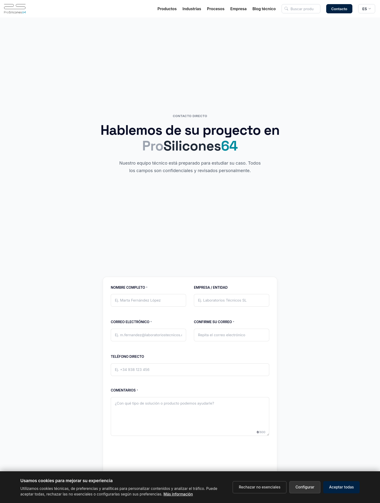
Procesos (215, 8)
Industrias (191, 8)
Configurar (304, 487)
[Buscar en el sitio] (301, 8)
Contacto (339, 9)
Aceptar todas (341, 487)
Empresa (238, 8)
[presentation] (190, 467)
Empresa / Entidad (211, 287)
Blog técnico (264, 8)
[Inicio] (15, 9)
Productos (167, 8)
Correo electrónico (131, 322)
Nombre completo (129, 287)
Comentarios (124, 390)
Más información (178, 494)
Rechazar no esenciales (259, 487)
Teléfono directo (127, 356)
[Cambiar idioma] (366, 8)
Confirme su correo (214, 322)
